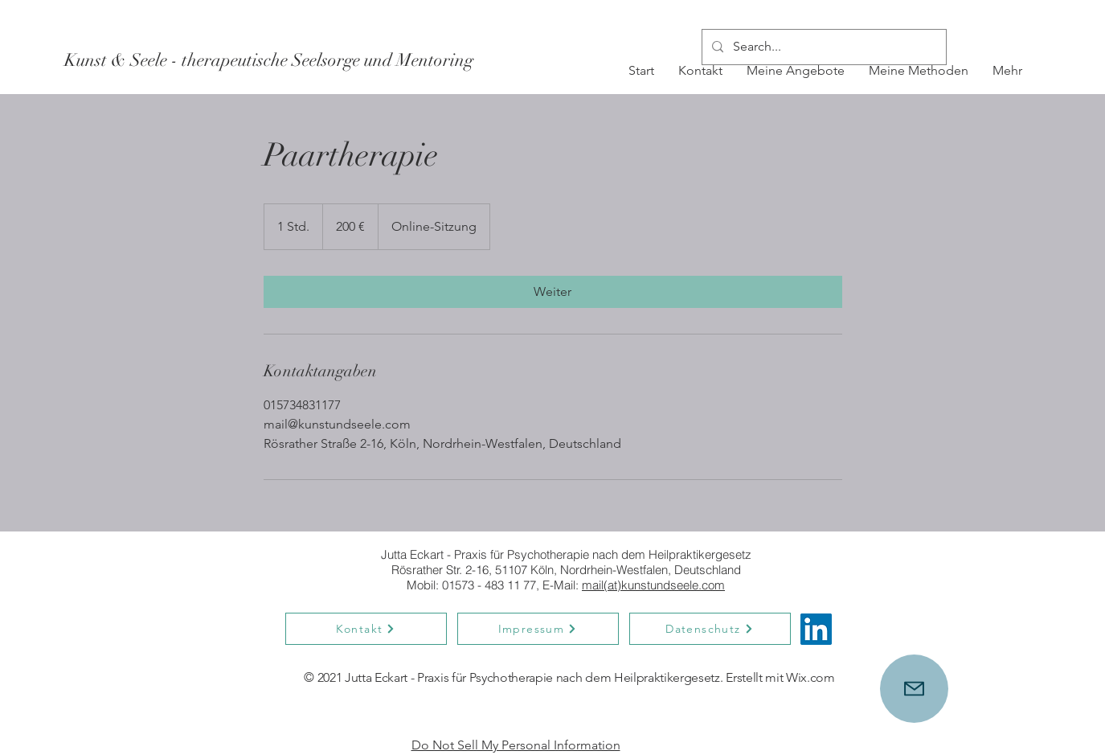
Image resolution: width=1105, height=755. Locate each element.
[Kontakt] (366, 629)
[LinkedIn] (816, 629)
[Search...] (822, 47)
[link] (553, 292)
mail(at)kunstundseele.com (653, 585)
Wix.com (811, 677)
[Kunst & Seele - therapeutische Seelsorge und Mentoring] (268, 60)
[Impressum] (538, 629)
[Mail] (914, 688)
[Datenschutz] (710, 629)
